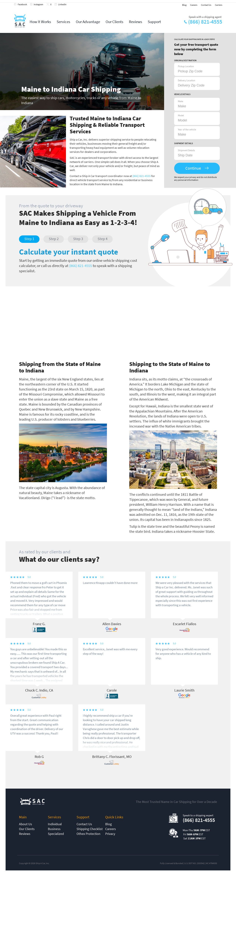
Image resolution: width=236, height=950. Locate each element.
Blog (184, 5)
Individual (55, 824)
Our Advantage (88, 21)
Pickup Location (186, 66)
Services (63, 21)
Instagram (38, 4)
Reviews (135, 21)
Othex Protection (88, 834)
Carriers (218, 5)
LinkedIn (62, 4)
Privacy (110, 834)
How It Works (40, 21)
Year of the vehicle (187, 129)
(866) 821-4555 (205, 22)
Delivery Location (186, 80)
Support (154, 21)
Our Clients (114, 21)
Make (180, 101)
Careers (193, 5)
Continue (193, 168)
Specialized (56, 834)
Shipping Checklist (90, 829)
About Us (25, 824)
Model (181, 115)
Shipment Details (186, 150)
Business (54, 829)
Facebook (22, 4)
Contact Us (206, 5)
